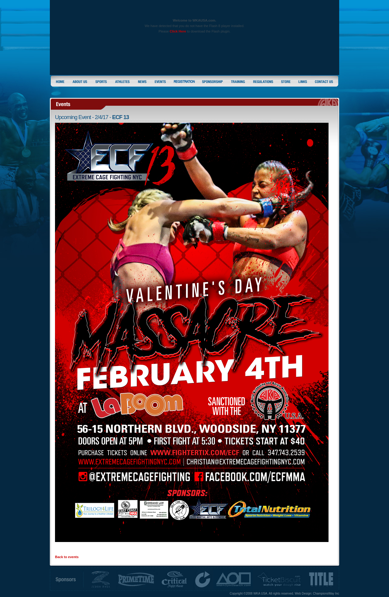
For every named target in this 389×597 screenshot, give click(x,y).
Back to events (67, 557)
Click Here (178, 31)
